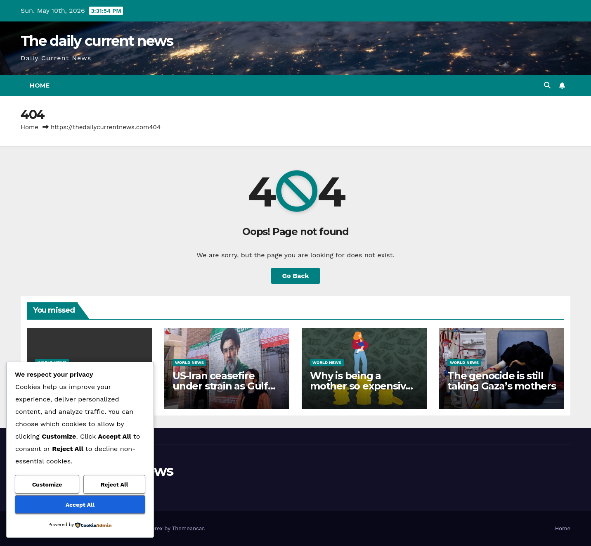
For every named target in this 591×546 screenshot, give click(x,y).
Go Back (295, 276)
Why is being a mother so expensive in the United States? (360, 386)
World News (189, 362)
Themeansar (188, 528)
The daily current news (97, 41)
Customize (47, 484)
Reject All (114, 484)
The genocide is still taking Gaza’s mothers (501, 381)
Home (40, 85)
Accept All (80, 504)
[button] (547, 85)
